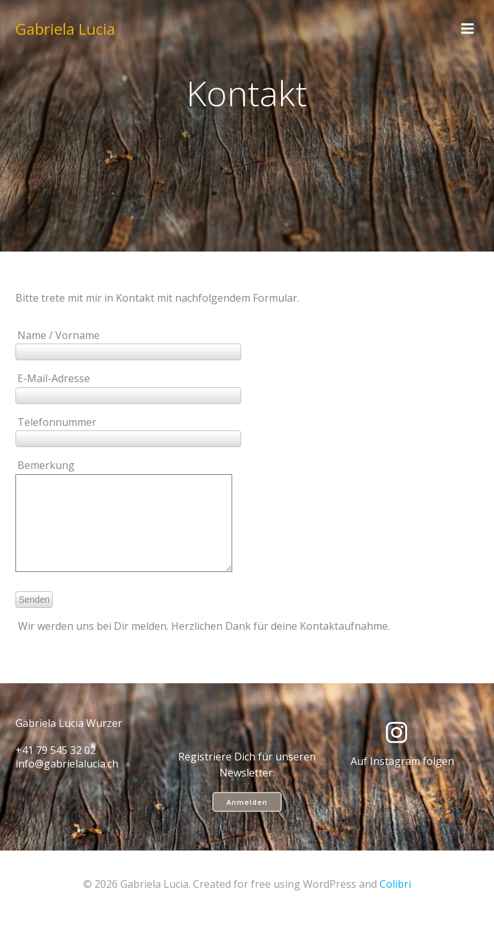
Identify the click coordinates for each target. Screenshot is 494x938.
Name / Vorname (128, 343)
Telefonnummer (128, 430)
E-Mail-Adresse (128, 386)
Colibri (395, 903)
